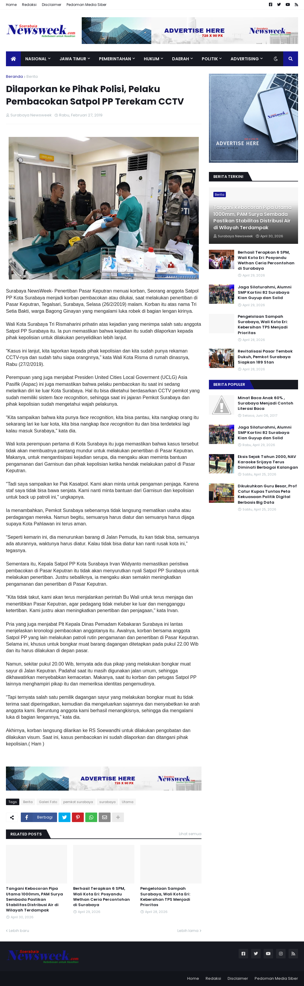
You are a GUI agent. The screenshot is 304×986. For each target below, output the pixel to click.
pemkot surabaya (78, 801)
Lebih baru (19, 930)
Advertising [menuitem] (245, 59)
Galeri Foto (48, 801)
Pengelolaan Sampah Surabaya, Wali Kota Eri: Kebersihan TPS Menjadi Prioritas (165, 897)
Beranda (14, 76)
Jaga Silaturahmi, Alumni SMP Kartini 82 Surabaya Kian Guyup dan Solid (265, 293)
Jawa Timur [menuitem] (72, 59)
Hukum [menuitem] (151, 59)
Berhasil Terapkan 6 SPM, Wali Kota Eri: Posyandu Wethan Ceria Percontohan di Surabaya (101, 897)
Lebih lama (188, 930)
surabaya (107, 801)
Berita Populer (229, 384)
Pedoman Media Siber (86, 4)
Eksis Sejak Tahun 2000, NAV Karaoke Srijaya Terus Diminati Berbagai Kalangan (268, 462)
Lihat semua (190, 833)
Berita (32, 76)
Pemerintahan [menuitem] (115, 59)
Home (11, 4)
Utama (127, 801)
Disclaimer (51, 4)
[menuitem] (13, 58)
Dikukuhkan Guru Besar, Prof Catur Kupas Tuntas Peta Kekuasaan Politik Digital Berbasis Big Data (267, 494)
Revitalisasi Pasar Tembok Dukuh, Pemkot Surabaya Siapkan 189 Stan (265, 357)
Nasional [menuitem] (36, 59)
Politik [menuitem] (210, 59)
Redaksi (29, 4)
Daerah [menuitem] (180, 59)
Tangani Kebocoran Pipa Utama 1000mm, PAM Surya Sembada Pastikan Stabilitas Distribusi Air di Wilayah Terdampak (34, 899)
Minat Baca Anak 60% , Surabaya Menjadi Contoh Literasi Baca (265, 403)
